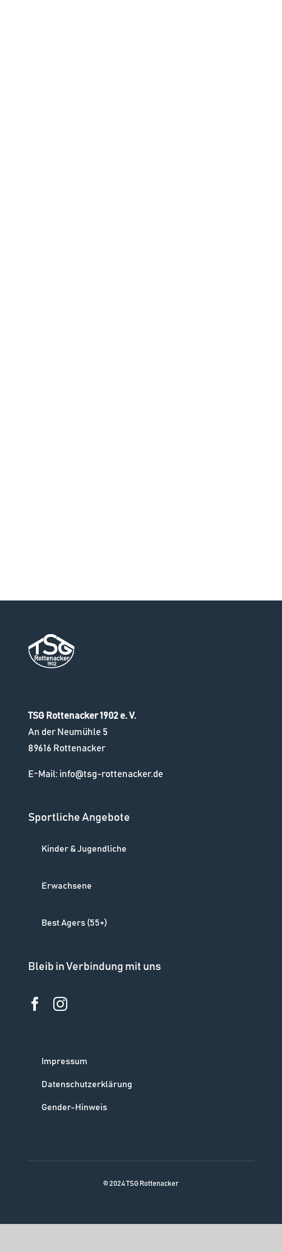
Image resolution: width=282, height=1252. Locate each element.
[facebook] (35, 1004)
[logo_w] (51, 639)
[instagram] (60, 1004)
